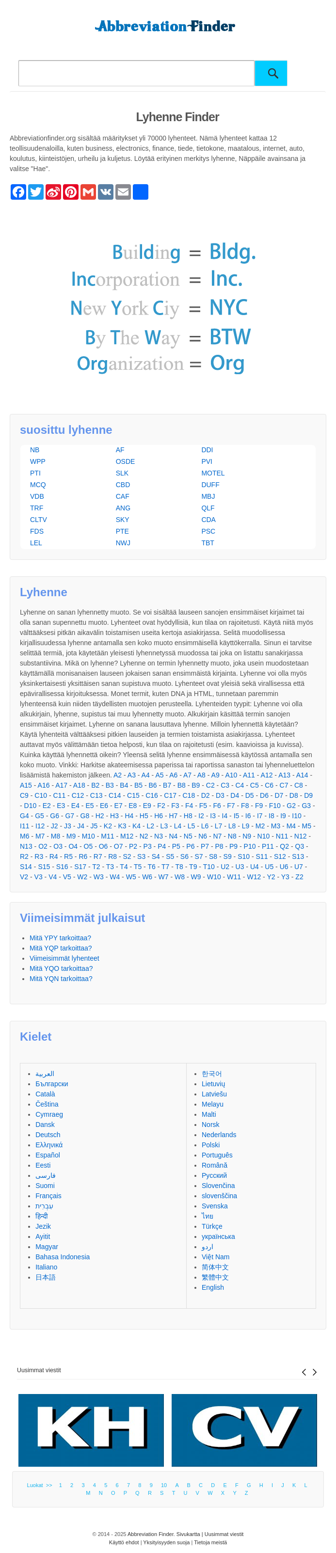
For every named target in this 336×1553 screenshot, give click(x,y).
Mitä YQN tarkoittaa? (61, 979)
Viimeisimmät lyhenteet (64, 958)
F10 (275, 805)
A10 (231, 775)
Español (47, 1155)
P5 (176, 846)
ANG (123, 508)
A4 (146, 775)
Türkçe (212, 1226)
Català (45, 1094)
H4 (129, 816)
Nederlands (219, 1135)
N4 (173, 836)
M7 (40, 836)
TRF (36, 508)
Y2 (271, 877)
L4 (178, 826)
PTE (122, 531)
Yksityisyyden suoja (166, 1542)
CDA (208, 519)
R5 (68, 856)
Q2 (284, 846)
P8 (219, 846)
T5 (138, 867)
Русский (214, 1175)
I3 (213, 816)
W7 (164, 877)
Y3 (285, 877)
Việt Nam (216, 1257)
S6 (184, 856)
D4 (234, 795)
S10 (244, 856)
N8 (232, 836)
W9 (196, 877)
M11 (107, 836)
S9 (228, 856)
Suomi (45, 1185)
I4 (225, 816)
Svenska (215, 1206)
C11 (59, 795)
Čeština (46, 1104)
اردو (207, 1247)
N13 (26, 846)
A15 (26, 785)
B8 (181, 785)
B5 (138, 785)
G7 (69, 816)
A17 (61, 785)
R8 (112, 856)
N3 (158, 836)
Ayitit (42, 1236)
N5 (188, 836)
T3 (110, 867)
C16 (151, 795)
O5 (88, 846)
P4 (162, 846)
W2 (82, 877)
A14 (302, 775)
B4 (124, 785)
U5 (269, 867)
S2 (127, 856)
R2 (24, 856)
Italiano (46, 1267)
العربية (44, 1074)
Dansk (45, 1124)
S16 (62, 867)
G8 (85, 816)
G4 (24, 816)
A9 (215, 775)
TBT (207, 543)
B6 (152, 785)
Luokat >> (41, 1485)
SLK (122, 473)
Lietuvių (213, 1084)
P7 (205, 846)
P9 (233, 846)
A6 (173, 775)
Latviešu (214, 1094)
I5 (237, 816)
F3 (175, 805)
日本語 (45, 1277)
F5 (203, 805)
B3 (110, 785)
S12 (280, 856)
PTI (35, 473)
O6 (103, 846)
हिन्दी (41, 1216)
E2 (47, 805)
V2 (24, 877)
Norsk (211, 1124)
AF (120, 450)
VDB (37, 496)
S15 (44, 867)
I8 (271, 816)
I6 (248, 816)
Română (214, 1165)
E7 (118, 805)
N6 (202, 836)
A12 (267, 775)
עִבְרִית (44, 1206)
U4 (254, 867)
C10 (40, 795)
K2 (108, 826)
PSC (208, 531)
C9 (24, 795)
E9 (147, 805)
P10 (250, 846)
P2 (133, 846)
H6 (158, 816)
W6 (147, 877)
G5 (39, 816)
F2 (161, 805)
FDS (37, 531)
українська (218, 1236)
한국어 (212, 1074)
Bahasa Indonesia (62, 1257)
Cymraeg (49, 1114)
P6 (190, 846)
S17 (80, 867)
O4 (73, 846)
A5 (159, 775)
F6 (217, 805)
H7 (173, 816)
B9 (196, 785)
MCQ (38, 485)
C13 (96, 795)
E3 (61, 805)
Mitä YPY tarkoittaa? (60, 938)
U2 (225, 867)
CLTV (38, 519)
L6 (205, 826)
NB (34, 450)
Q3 (299, 846)
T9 (193, 867)
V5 (67, 877)
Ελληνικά (49, 1145)
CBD (123, 485)
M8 (55, 836)
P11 (268, 846)
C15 (133, 795)
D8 (293, 795)
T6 (151, 867)
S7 (198, 856)
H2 (100, 816)
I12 (40, 826)
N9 (246, 836)
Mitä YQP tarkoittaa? (61, 948)
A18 (79, 785)
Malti (209, 1114)
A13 (284, 775)
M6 (24, 836)
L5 (191, 826)
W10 (214, 877)
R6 (83, 856)
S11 (262, 856)
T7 (165, 867)
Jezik (43, 1226)
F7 (231, 805)
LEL (36, 543)
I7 (260, 816)
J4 (80, 826)
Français (48, 1196)
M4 (291, 826)
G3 (306, 805)
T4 (124, 867)
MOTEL (212, 473)
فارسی (45, 1175)
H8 (188, 816)
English (213, 1287)
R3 (38, 856)
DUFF (210, 485)
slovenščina (219, 1196)
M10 (88, 836)
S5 (170, 856)
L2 (151, 826)
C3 (225, 785)
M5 (306, 826)
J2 (54, 826)
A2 (117, 775)
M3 (275, 826)
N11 (282, 836)
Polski (211, 1145)
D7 (278, 795)
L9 (246, 826)
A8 (201, 775)
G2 (291, 805)
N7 (217, 836)
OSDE (125, 461)
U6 (284, 867)
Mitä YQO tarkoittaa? (61, 968)
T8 (179, 867)
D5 (249, 795)
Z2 (299, 877)
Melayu (213, 1104)
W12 (254, 877)
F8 (245, 805)
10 (164, 1485)
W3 (99, 877)
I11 (24, 826)
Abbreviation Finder (151, 1534)
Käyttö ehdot (124, 1542)
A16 (44, 785)
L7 (219, 826)
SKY (122, 519)
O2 (43, 846)
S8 (213, 856)
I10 (296, 816)
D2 (205, 795)
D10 (30, 805)
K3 (122, 826)
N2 (144, 836)
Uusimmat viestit (39, 1370)
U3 (240, 867)
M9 (71, 836)
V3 (38, 877)
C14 (115, 795)
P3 (148, 846)
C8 (298, 785)
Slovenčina (218, 1185)
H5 (144, 816)
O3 (58, 846)
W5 (131, 877)
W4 (115, 877)
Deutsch (47, 1135)
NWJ (123, 543)
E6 (104, 805)
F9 (259, 805)
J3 (67, 826)
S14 (26, 867)
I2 (201, 816)
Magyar (46, 1247)
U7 (298, 867)
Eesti (42, 1165)
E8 (132, 805)
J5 (94, 826)
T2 (96, 867)
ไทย (207, 1216)
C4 (240, 785)
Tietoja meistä (210, 1542)
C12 (78, 795)
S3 (141, 856)
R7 (98, 856)
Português (217, 1155)
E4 (75, 805)
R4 (53, 856)
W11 (234, 877)
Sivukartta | (190, 1534)
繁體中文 (215, 1277)
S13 (298, 856)
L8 (232, 826)
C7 (284, 785)
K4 (136, 826)
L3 (164, 826)
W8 (180, 877)
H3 (114, 816)
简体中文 (215, 1267)
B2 (95, 785)
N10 (263, 836)
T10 (209, 867)
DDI (207, 450)
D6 (264, 795)
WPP (38, 461)
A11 (249, 775)
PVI (206, 461)
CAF (122, 496)
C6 (269, 785)
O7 (118, 846)
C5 (254, 785)
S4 (156, 856)
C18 (188, 795)
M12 (126, 836)
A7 (187, 775)
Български (51, 1084)
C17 (170, 795)
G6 (54, 816)
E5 (89, 805)
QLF (207, 508)
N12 (300, 836)
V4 (52, 877)
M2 (260, 826)
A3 (132, 775)
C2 (210, 785)
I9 (283, 816)
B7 (167, 785)
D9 (308, 795)
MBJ (208, 496)
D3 (220, 795)
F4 (189, 805)
